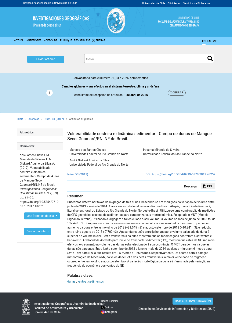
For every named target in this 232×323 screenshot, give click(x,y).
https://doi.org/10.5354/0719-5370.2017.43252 (183, 174)
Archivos (34, 119)
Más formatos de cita (40, 216)
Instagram (111, 311)
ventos (81, 281)
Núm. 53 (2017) (54, 119)
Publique (66, 40)
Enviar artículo (45, 59)
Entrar (100, 40)
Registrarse (82, 40)
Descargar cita (36, 231)
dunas (71, 281)
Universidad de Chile (153, 3)
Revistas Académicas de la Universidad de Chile (50, 2)
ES (204, 41)
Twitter (107, 307)
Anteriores (33, 40)
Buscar (210, 58)
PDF (208, 186)
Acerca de (50, 40)
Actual (19, 40)
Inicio (20, 119)
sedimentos (96, 281)
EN (209, 41)
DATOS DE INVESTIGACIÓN (193, 301)
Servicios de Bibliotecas (196, 3)
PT (215, 41)
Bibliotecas (174, 3)
